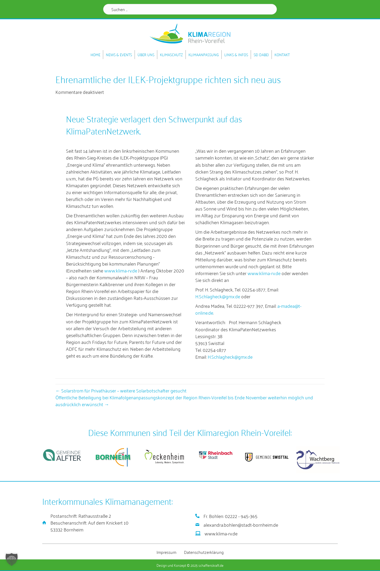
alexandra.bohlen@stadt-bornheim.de (240, 524)
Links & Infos (236, 54)
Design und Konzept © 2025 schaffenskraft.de (190, 565)
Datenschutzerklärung (204, 552)
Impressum (166, 552)
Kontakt (282, 54)
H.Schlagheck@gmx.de (217, 296)
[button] (11, 559)
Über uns (145, 54)
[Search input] (190, 9)
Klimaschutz (171, 54)
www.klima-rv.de (120, 270)
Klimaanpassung (203, 54)
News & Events (119, 54)
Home (95, 54)
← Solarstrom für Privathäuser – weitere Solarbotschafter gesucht (121, 390)
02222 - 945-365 (241, 515)
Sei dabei (261, 54)
